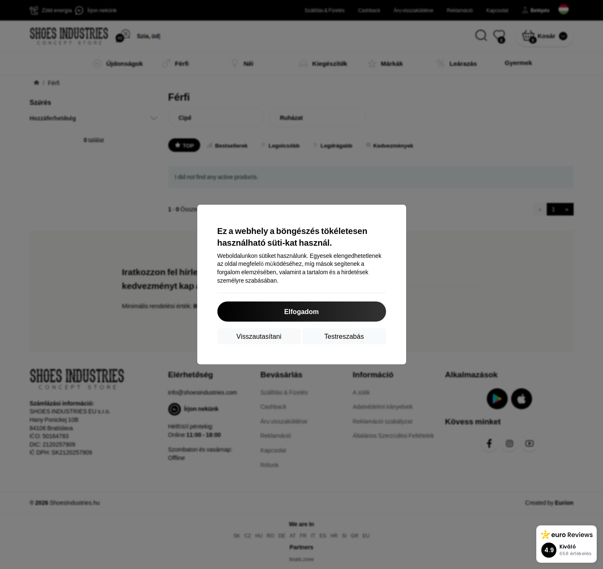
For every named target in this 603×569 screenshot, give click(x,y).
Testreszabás (344, 336)
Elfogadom (301, 311)
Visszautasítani (258, 336)
